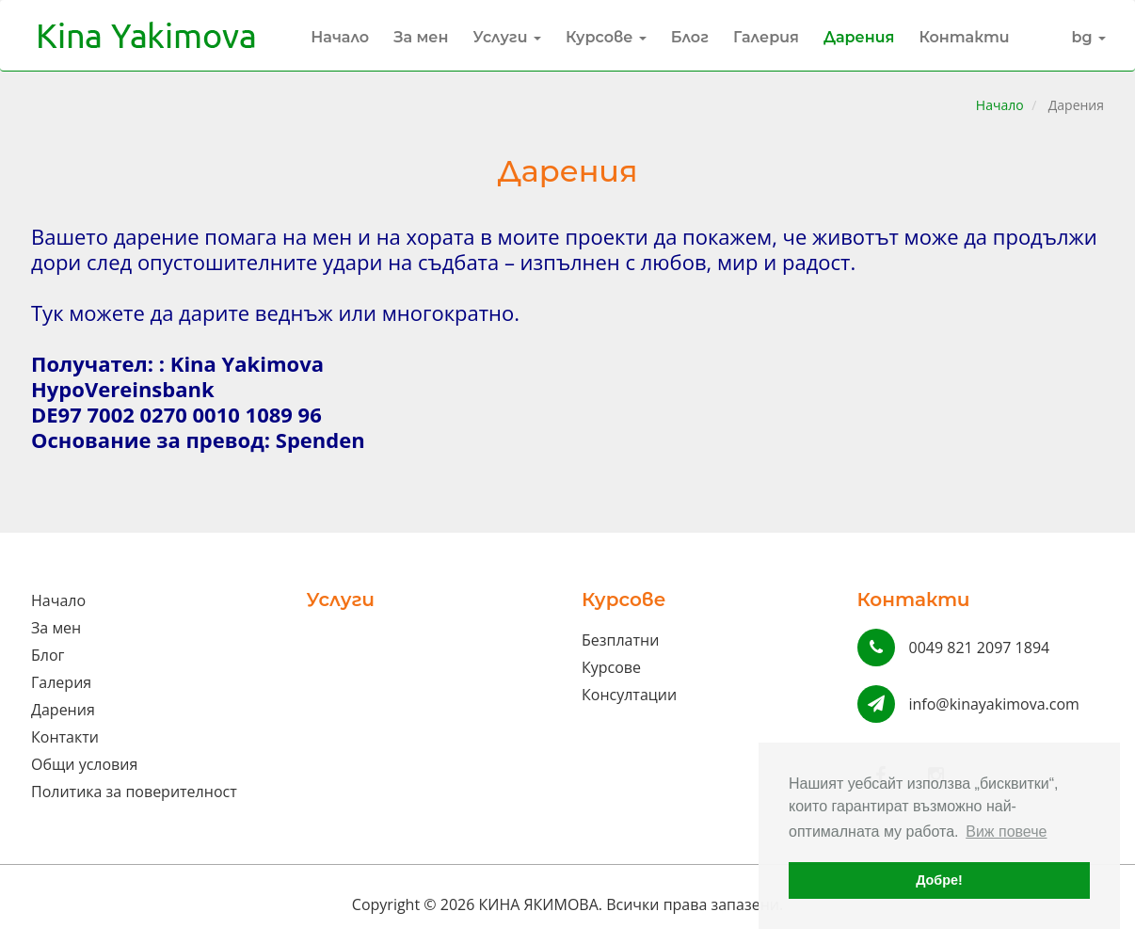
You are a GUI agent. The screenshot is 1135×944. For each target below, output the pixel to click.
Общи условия (84, 764)
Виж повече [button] (1006, 832)
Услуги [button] (507, 37)
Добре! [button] (939, 880)
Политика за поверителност (134, 791)
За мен (420, 37)
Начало (340, 37)
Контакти (964, 37)
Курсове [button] (606, 37)
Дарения (859, 37)
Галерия (766, 37)
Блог (690, 37)
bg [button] (1089, 37)
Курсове (611, 667)
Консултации (629, 694)
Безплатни (620, 640)
